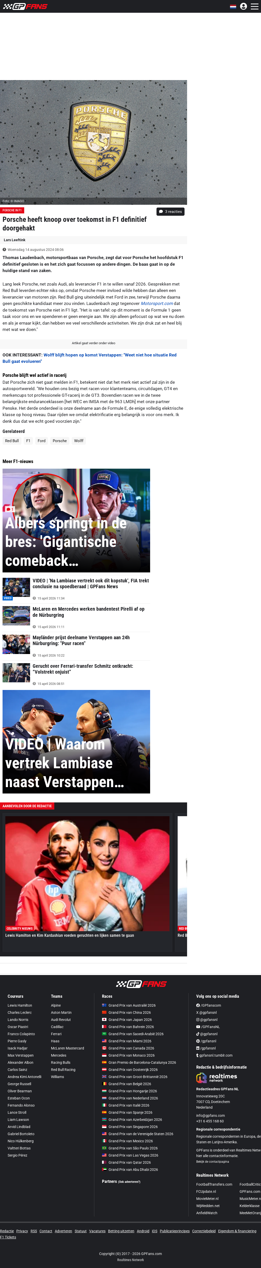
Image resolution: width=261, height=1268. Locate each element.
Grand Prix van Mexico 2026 (127, 1141)
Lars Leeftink (14, 240)
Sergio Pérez (17, 1155)
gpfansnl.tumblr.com (214, 1055)
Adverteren (63, 1231)
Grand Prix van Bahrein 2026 (128, 1027)
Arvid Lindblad (19, 1127)
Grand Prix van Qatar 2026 (126, 1162)
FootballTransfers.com (214, 1184)
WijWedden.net (208, 1206)
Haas (55, 1041)
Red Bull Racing (63, 1070)
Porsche (60, 441)
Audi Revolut (61, 1020)
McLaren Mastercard (67, 1048)
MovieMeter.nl (207, 1199)
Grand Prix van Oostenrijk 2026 (130, 1070)
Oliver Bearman (20, 1091)
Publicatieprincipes (175, 1231)
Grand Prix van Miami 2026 (126, 1041)
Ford (41, 441)
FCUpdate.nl (206, 1191)
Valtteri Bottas (19, 1148)
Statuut (81, 1231)
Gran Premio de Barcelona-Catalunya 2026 (139, 1062)
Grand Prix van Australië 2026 (129, 1005)
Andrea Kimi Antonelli (24, 1077)
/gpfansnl (206, 1041)
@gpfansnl (206, 1020)
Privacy (22, 1231)
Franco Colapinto (21, 1034)
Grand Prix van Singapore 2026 (130, 1127)
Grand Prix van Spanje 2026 (127, 1112)
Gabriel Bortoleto (21, 1134)
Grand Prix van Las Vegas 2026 (130, 1155)
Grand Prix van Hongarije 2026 (129, 1091)
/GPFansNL (208, 1027)
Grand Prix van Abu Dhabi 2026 (130, 1170)
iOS (154, 1231)
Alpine (56, 1005)
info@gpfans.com (210, 1115)
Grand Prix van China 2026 (126, 1012)
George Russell (19, 1084)
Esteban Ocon (19, 1098)
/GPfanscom (208, 1005)
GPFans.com (250, 1191)
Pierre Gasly (17, 1041)
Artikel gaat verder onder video (93, 343)
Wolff (78, 441)
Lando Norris (18, 1020)
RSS (34, 1231)
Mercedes (58, 1055)
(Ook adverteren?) (129, 1182)
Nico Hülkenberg (21, 1141)
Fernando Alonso (21, 1105)
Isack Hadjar (18, 1048)
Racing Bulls (60, 1062)
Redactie (7, 1231)
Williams (57, 1077)
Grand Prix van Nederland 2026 (130, 1098)
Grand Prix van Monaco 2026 (128, 1055)
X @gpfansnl (206, 1012)
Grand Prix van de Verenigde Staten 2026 (137, 1134)
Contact (46, 1231)
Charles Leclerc (20, 1012)
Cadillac (57, 1027)
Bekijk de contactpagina (212, 1161)
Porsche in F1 (12, 210)
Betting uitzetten (121, 1231)
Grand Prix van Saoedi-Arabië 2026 (133, 1034)
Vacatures (97, 1231)
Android (143, 1231)
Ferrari (56, 1034)
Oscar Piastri (18, 1027)
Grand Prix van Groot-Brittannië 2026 (134, 1077)
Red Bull (12, 441)
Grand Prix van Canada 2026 (128, 1048)
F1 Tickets (8, 1237)
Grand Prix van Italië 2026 (125, 1105)
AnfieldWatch (206, 1213)
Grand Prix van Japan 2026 (127, 1020)
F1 (28, 441)
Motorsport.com (157, 303)
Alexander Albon (20, 1062)
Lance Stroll (17, 1112)
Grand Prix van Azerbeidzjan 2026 (132, 1120)
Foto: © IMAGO (13, 201)
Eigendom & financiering (237, 1231)
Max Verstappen (21, 1055)
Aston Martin (61, 1012)
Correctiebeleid (204, 1231)
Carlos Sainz (17, 1070)
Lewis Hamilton (20, 1005)
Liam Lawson (18, 1120)
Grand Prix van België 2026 (126, 1084)
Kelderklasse (249, 1206)
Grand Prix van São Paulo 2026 (130, 1148)
